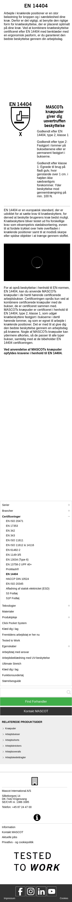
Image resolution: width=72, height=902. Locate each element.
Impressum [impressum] (9, 898)
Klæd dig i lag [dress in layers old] (10, 669)
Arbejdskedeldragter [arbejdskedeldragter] (15, 757)
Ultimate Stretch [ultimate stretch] (11, 663)
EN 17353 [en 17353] (12, 525)
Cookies (64, 898)
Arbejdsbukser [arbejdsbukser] (12, 734)
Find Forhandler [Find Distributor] (36, 701)
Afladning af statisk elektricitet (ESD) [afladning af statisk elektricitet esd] (27, 588)
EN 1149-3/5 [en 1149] (13, 554)
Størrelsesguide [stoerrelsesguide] (11, 681)
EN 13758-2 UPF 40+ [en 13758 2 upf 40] (19, 564)
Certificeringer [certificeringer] (11, 516)
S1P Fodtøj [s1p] (12, 598)
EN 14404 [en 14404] (12, 574)
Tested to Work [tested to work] (11, 640)
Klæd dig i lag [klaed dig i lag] (10, 628)
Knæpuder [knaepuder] (10, 728)
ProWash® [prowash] (12, 569)
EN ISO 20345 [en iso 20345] (14, 583)
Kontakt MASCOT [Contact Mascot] (36, 711)
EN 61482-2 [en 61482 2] (13, 549)
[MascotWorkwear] (20, 891)
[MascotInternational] (51, 891)
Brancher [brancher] (7, 510)
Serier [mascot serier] (5, 504)
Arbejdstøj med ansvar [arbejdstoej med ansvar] (15, 652)
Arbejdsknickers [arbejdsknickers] (13, 745)
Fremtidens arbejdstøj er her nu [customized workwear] (21, 634)
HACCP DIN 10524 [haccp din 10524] (17, 578)
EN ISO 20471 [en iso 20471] (14, 521)
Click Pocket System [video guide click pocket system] (14, 623)
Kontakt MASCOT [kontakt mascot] (12, 832)
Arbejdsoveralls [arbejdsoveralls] (13, 751)
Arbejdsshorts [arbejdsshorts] (12, 740)
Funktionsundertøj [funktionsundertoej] (13, 675)
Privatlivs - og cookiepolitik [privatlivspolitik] (17, 842)
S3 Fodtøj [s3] (12, 593)
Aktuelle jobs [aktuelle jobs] (9, 837)
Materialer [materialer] (8, 611)
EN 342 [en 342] (10, 530)
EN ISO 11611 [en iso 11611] (14, 540)
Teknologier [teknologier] (9, 605)
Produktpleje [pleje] (9, 617)
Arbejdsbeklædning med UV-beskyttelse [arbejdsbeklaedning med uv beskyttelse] (26, 657)
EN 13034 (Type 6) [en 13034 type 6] (17, 559)
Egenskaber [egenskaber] (9, 646)
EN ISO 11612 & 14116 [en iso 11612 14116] (20, 545)
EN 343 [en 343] (10, 535)
